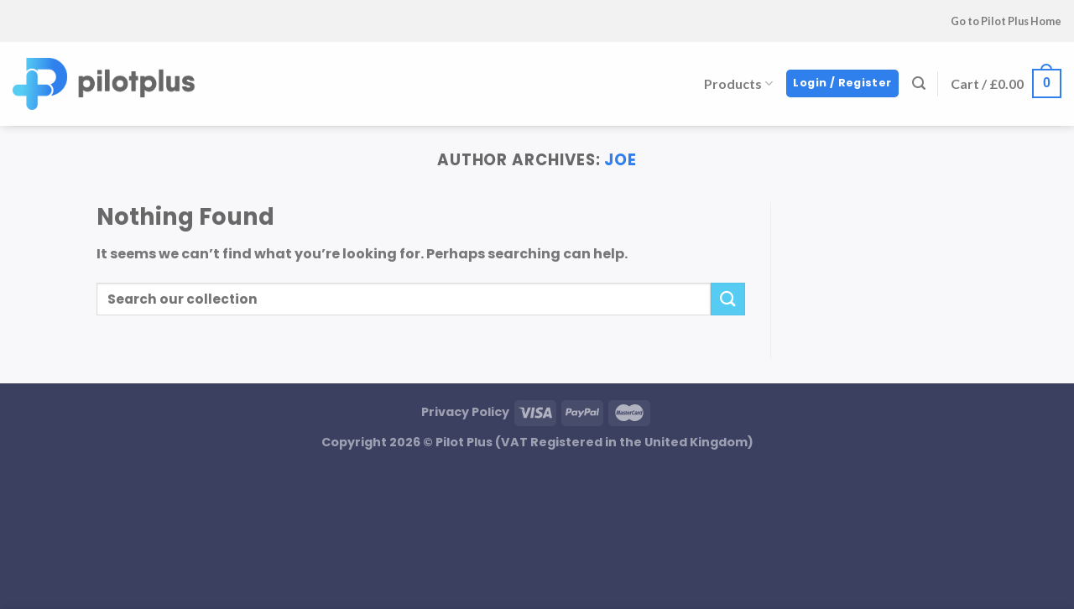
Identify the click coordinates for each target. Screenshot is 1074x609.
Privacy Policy (465, 411)
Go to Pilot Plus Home (1006, 21)
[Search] (918, 83)
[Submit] (727, 299)
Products (738, 83)
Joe (620, 159)
